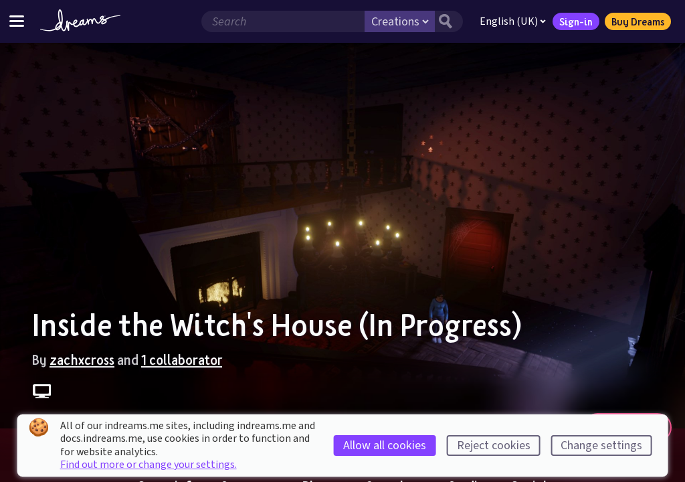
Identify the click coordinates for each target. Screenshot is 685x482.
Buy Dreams (637, 21)
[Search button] (449, 21)
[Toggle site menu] (16, 21)
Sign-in (576, 21)
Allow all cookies (384, 445)
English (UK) (513, 21)
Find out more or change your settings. (148, 464)
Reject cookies (493, 445)
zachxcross (82, 359)
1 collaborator (181, 359)
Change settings (601, 445)
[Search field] (283, 21)
